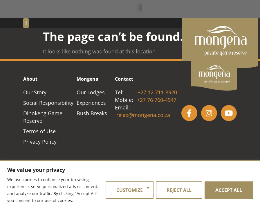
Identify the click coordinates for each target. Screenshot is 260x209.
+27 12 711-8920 (157, 92)
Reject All (179, 190)
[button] (139, 7)
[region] (130, 185)
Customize (129, 190)
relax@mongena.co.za (143, 114)
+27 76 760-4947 (156, 99)
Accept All (228, 190)
